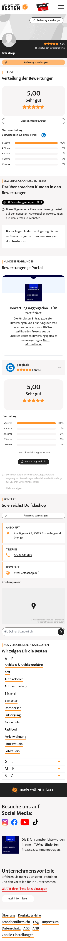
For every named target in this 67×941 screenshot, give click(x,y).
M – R (33, 769)
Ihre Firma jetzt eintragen (24, 889)
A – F (33, 659)
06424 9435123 (23, 555)
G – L (33, 762)
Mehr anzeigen (13, 488)
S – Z (33, 776)
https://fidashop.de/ (26, 573)
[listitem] (24, 665)
